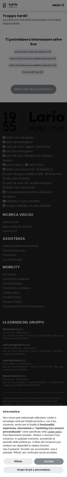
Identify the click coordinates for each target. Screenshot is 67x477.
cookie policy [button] (55, 431)
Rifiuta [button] (18, 461)
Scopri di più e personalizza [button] (33, 469)
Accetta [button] (48, 461)
